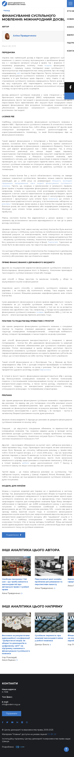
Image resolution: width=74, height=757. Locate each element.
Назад (7, 10)
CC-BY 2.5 (51, 734)
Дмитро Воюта (42, 644)
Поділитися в (13, 535)
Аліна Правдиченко (24, 35)
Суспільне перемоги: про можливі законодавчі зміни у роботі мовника (49, 638)
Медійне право (44, 558)
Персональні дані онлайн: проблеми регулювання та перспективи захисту (48, 581)
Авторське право (12, 558)
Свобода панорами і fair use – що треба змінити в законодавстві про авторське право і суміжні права (15, 584)
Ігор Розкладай (9, 657)
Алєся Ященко (9, 660)
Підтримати (11, 713)
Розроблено (13, 747)
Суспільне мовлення (13, 614)
